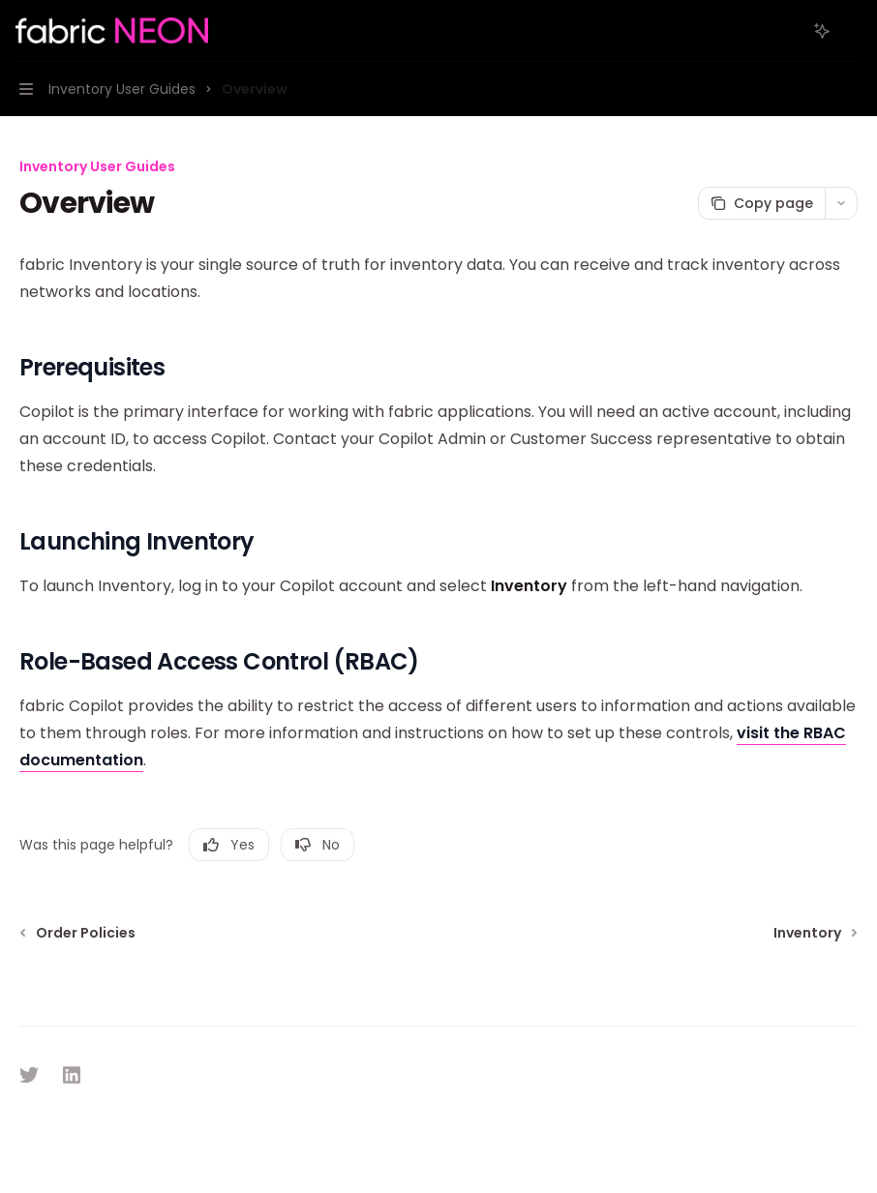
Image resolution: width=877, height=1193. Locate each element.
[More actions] (852, 31)
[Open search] (786, 30)
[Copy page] (761, 203)
